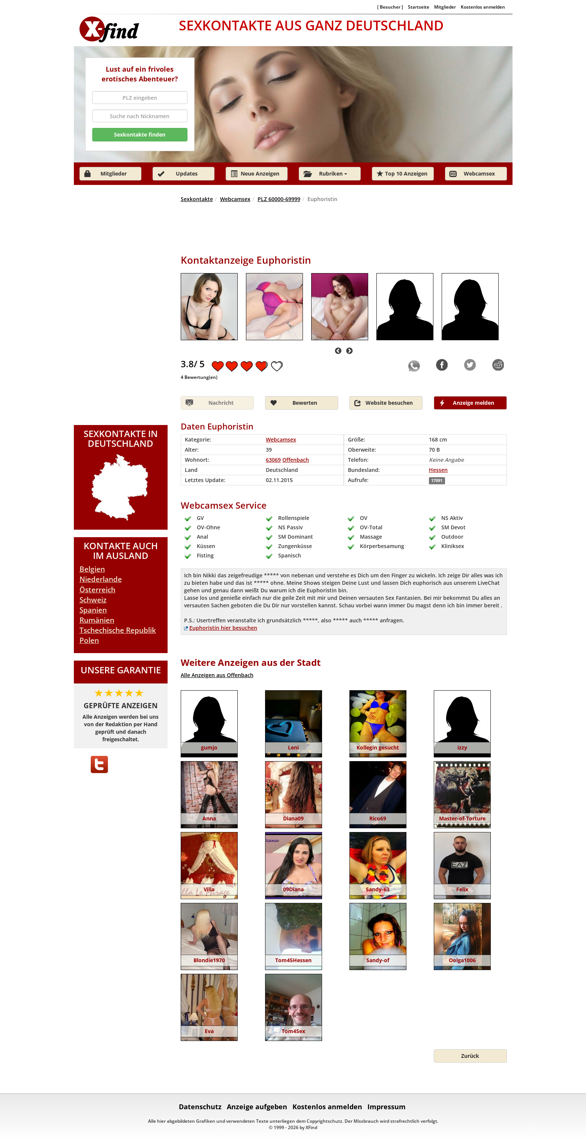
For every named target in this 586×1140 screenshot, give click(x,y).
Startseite (418, 7)
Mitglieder (445, 7)
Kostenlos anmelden (483, 7)
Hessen (438, 469)
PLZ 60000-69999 (279, 199)
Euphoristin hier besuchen (223, 627)
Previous (338, 351)
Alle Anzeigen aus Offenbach (217, 675)
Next (349, 351)
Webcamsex (235, 199)
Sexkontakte (197, 199)
